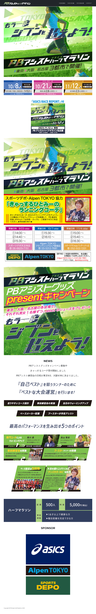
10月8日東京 (62, 3)
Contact (89, 3)
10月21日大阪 (70, 3)
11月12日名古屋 (80, 3)
